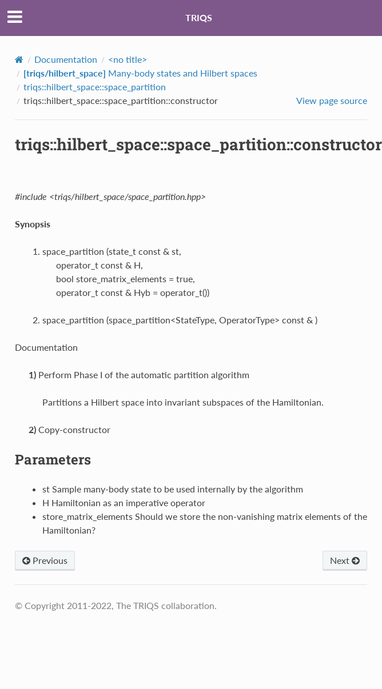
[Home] (19, 59)
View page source (331, 100)
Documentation (65, 59)
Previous (44, 560)
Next (345, 560)
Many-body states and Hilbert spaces (140, 72)
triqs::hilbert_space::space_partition (94, 86)
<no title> (127, 59)
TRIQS (198, 17)
